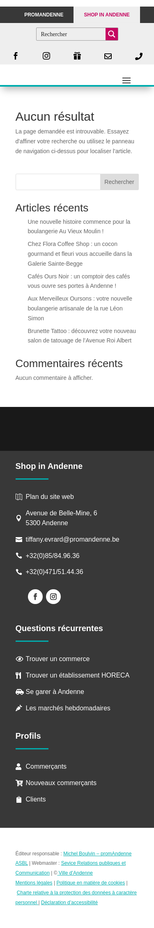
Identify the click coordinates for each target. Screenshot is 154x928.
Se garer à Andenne (55, 691)
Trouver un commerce (58, 658)
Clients (36, 799)
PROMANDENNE (43, 15)
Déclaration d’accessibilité (69, 902)
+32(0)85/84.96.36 (53, 555)
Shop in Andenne (106, 15)
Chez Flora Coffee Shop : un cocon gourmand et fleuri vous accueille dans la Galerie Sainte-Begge (80, 254)
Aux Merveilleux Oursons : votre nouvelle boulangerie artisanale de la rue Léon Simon (80, 308)
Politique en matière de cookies (90, 883)
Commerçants (46, 766)
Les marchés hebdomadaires (68, 708)
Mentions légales (34, 883)
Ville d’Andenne (75, 873)
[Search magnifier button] (112, 34)
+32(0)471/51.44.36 (55, 571)
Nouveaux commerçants (61, 782)
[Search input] (71, 34)
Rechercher (119, 182)
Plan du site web (50, 496)
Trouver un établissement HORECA (78, 675)
